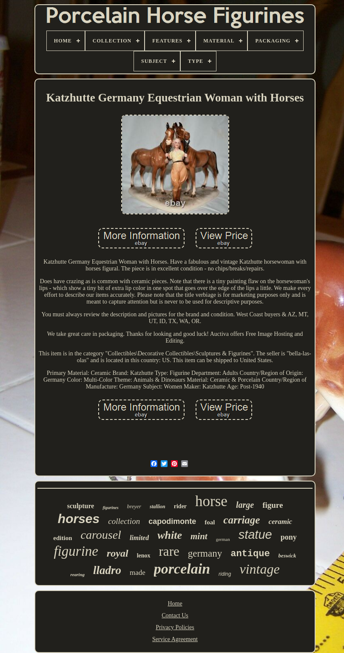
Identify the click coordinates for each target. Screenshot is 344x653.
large (245, 504)
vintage (259, 569)
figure (272, 505)
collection (124, 521)
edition (62, 538)
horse (211, 501)
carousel (100, 534)
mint (199, 536)
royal (117, 553)
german (223, 539)
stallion (157, 506)
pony (289, 537)
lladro (107, 570)
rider (180, 506)
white (169, 535)
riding (225, 574)
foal (210, 522)
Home (175, 603)
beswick (287, 555)
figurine (76, 551)
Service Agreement (175, 639)
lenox (144, 555)
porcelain (182, 569)
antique (250, 554)
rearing (77, 574)
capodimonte (172, 521)
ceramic (280, 522)
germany (205, 553)
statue (255, 534)
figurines (110, 507)
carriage (241, 520)
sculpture (80, 505)
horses (79, 519)
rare (169, 551)
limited (139, 537)
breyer (134, 506)
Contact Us (175, 615)
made (137, 573)
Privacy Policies (175, 627)
